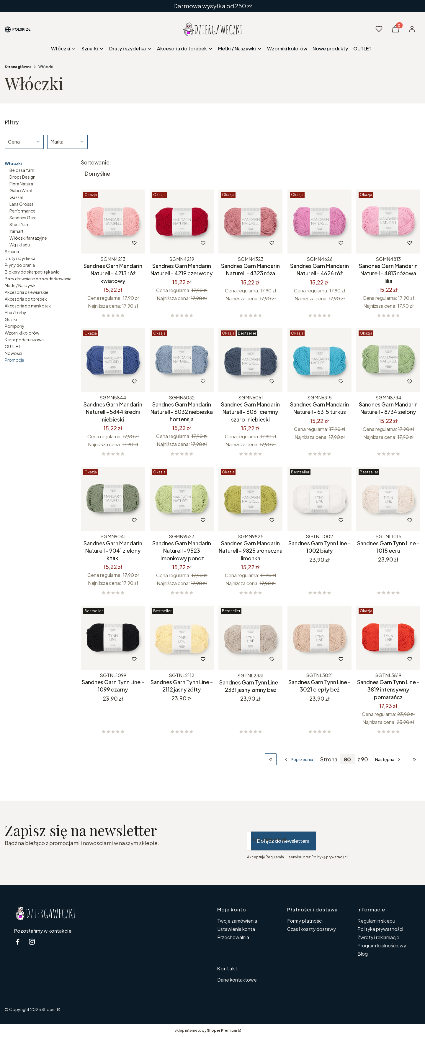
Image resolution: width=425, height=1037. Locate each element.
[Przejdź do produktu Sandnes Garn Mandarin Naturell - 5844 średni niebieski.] (113, 360)
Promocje (14, 360)
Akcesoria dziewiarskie (26, 292)
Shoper (49, 1009)
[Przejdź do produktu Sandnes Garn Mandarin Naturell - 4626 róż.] (319, 222)
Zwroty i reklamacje (378, 937)
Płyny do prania (20, 265)
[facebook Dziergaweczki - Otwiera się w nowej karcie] (17, 941)
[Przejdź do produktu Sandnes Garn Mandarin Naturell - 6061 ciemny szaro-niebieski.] (250, 360)
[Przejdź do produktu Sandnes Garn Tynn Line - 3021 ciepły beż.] (319, 638)
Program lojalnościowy (381, 945)
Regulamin (275, 857)
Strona (328, 759)
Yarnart (16, 231)
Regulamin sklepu (376, 921)
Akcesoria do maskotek (28, 305)
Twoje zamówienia (237, 921)
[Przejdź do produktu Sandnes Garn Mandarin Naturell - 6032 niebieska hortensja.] (182, 360)
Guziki (11, 319)
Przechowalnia (233, 937)
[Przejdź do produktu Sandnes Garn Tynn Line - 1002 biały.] (319, 499)
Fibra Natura (21, 183)
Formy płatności (305, 921)
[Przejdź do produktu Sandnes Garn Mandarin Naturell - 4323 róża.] (250, 222)
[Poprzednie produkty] (298, 759)
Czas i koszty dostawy (311, 929)
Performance (22, 210)
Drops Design (22, 177)
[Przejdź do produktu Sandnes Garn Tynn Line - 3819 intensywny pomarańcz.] (388, 638)
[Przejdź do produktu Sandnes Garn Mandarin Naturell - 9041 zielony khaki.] (113, 499)
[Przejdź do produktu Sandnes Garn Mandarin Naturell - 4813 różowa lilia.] (388, 222)
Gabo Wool (20, 190)
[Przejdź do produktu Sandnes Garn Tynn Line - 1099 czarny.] (113, 638)
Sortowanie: (96, 162)
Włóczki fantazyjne (28, 238)
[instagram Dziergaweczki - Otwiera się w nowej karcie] (31, 941)
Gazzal (16, 197)
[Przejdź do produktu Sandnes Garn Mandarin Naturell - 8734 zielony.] (388, 360)
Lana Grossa (21, 204)
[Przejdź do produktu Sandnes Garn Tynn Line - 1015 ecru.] (388, 499)
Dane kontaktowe (237, 980)
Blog (362, 954)
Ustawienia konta (236, 929)
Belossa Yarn (21, 170)
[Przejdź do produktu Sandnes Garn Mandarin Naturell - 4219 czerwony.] (182, 222)
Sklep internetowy (205, 1030)
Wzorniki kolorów (22, 332)
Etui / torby (15, 312)
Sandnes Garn (23, 217)
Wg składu (19, 244)
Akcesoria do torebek (26, 299)
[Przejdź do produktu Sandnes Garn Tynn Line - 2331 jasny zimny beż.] (250, 638)
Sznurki (12, 251)
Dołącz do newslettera (283, 841)
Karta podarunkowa (24, 339)
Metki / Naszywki (21, 285)
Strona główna (18, 67)
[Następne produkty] (388, 759)
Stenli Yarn (19, 224)
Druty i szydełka (20, 258)
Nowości (13, 353)
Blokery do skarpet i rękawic (32, 271)
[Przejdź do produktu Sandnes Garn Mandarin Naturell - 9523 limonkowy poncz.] (182, 499)
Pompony (14, 326)
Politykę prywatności (329, 857)
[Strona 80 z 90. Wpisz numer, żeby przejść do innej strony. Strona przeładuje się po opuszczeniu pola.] (347, 759)
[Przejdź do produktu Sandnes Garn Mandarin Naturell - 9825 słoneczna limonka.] (250, 499)
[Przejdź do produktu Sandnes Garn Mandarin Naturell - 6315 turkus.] (319, 360)
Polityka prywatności (380, 929)
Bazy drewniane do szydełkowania (38, 278)
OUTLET (13, 346)
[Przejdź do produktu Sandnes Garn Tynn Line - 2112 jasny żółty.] (182, 638)
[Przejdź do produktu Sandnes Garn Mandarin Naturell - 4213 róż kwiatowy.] (113, 222)
